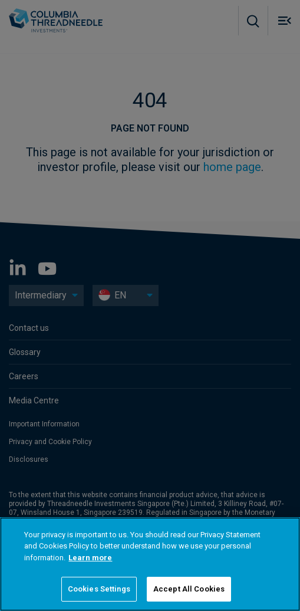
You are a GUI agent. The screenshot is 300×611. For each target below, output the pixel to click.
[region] (150, 564)
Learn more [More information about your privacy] (90, 557)
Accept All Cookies (189, 588)
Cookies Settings (99, 588)
